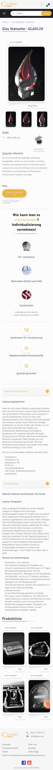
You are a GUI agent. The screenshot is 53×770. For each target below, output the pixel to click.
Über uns (32, 744)
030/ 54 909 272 (38, 733)
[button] (26, 391)
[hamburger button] (4, 13)
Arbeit (5, 751)
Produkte (6, 744)
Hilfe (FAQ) (33, 751)
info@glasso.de (37, 736)
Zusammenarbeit (10, 748)
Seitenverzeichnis (36, 755)
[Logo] (10, 735)
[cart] (49, 4)
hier (22, 312)
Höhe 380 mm (13, 137)
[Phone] (42, 4)
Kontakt (32, 748)
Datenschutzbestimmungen (15, 755)
